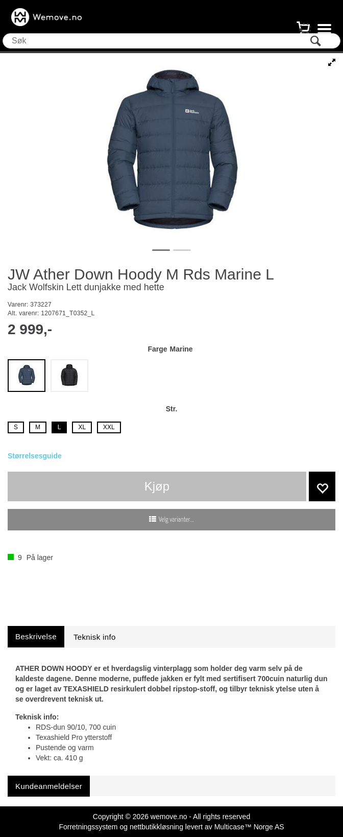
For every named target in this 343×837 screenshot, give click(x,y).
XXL (108, 427)
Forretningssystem (88, 827)
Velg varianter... (176, 520)
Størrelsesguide (35, 456)
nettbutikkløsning (156, 827)
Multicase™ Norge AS (249, 827)
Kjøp (156, 486)
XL (82, 427)
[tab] (36, 636)
